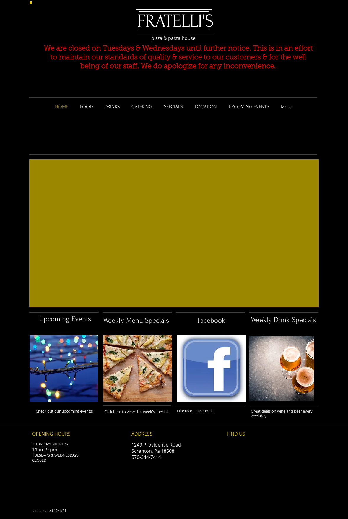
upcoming (70, 411)
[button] (31, 2)
